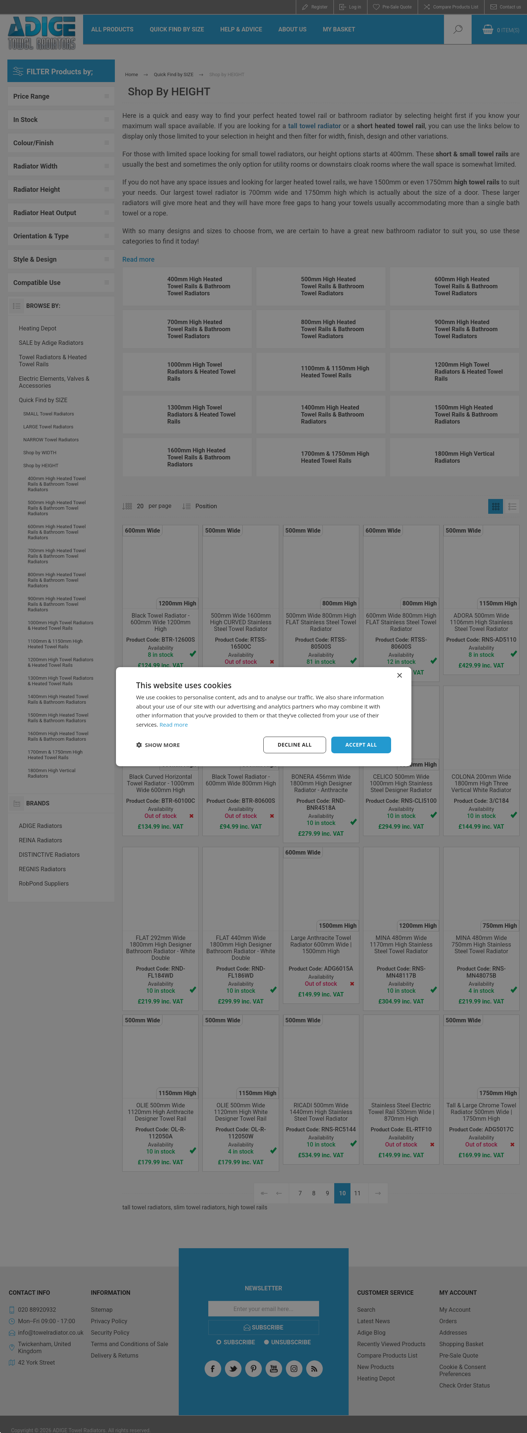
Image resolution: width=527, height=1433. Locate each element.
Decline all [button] (295, 744)
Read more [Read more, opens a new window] (174, 724)
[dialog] (263, 716)
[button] (158, 745)
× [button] (399, 675)
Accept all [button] (361, 744)
